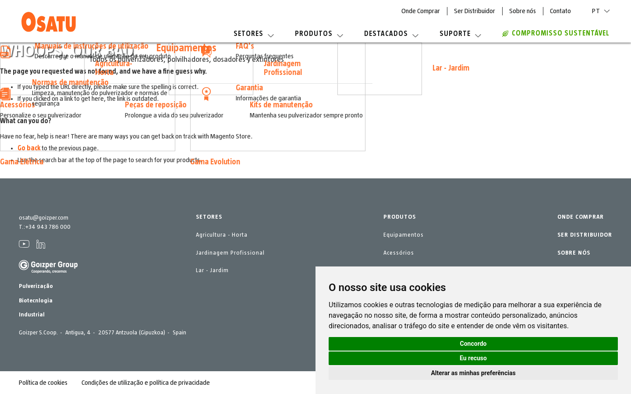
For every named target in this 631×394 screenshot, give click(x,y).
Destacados (391, 33)
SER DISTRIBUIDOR (584, 235)
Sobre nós (522, 10)
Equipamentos (403, 235)
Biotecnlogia (36, 301)
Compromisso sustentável (556, 33)
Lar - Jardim (212, 270)
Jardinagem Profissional (230, 253)
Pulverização (36, 286)
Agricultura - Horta (222, 235)
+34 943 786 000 (48, 227)
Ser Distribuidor (474, 10)
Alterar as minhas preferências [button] (473, 372)
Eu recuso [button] (473, 358)
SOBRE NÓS (573, 253)
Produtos (319, 33)
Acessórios (398, 253)
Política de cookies (43, 382)
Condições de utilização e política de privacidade (146, 382)
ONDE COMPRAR (580, 217)
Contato (560, 10)
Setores (254, 33)
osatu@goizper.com (43, 218)
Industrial (32, 315)
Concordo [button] (473, 343)
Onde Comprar (420, 10)
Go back (29, 148)
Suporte (460, 33)
